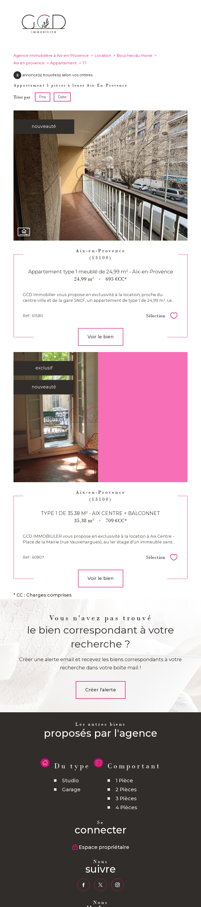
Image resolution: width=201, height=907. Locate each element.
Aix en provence (29, 63)
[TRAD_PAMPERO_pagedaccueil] (44, 34)
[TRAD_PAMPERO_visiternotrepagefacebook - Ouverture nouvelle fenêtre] (83, 885)
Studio (70, 791)
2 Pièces (126, 800)
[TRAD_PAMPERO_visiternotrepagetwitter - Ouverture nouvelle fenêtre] (100, 885)
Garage (71, 800)
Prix (42, 97)
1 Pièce (124, 791)
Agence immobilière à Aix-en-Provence (51, 55)
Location (102, 55)
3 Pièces (126, 809)
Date (62, 97)
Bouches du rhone (134, 55)
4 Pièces (126, 818)
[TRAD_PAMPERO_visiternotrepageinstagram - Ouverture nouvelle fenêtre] (117, 885)
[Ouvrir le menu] (193, 24)
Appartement (63, 63)
